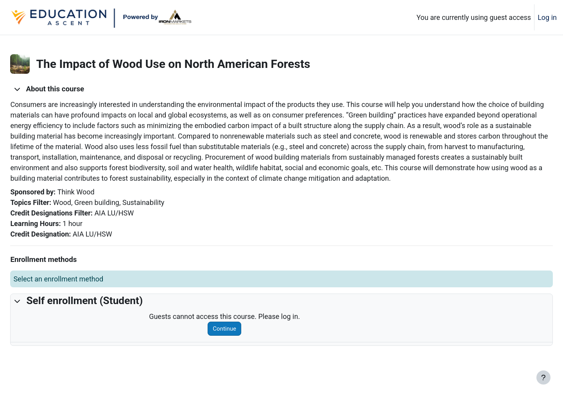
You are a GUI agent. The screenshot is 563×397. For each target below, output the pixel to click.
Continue (233, 339)
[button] (35, 89)
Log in (547, 17)
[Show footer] (543, 377)
